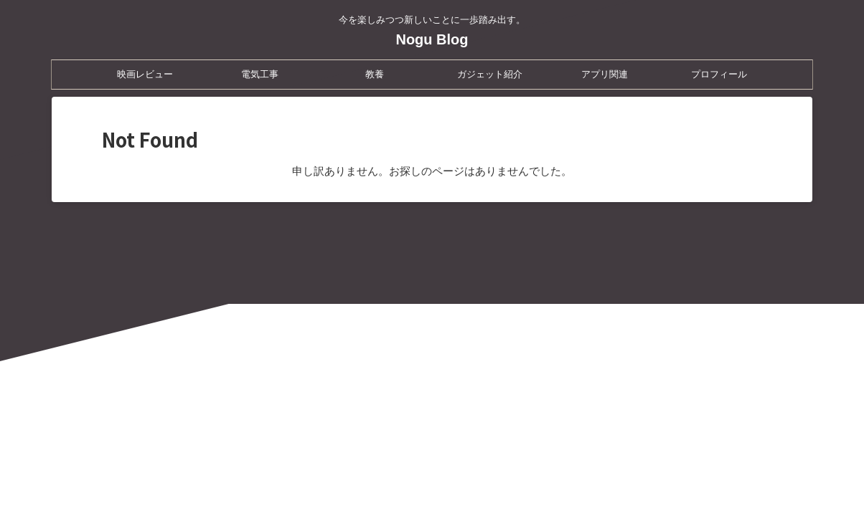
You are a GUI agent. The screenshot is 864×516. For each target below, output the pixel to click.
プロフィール (719, 74)
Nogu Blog (431, 39)
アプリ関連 (604, 74)
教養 (374, 74)
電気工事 (259, 74)
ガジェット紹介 (489, 74)
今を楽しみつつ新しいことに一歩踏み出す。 (432, 449)
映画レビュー (145, 74)
